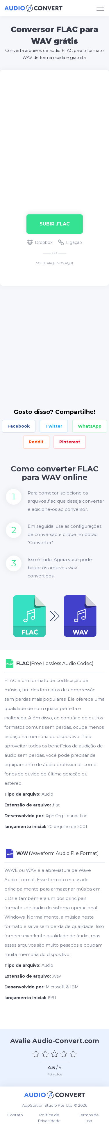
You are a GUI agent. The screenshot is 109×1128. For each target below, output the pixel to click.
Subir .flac (55, 224)
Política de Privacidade (49, 1118)
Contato (15, 1115)
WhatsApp (89, 426)
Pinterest (69, 442)
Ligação (70, 242)
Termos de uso (89, 1118)
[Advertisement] (54, 139)
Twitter (53, 426)
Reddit (36, 442)
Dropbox (39, 242)
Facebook (19, 426)
